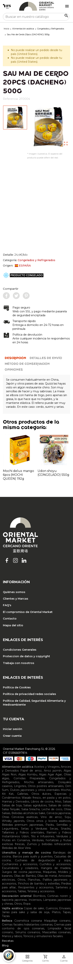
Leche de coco (51, 809)
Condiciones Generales (19, 649)
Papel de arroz (30, 770)
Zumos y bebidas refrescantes (49, 844)
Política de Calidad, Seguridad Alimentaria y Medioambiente (34, 702)
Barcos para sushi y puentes (32, 856)
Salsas (67, 801)
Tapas (66, 912)
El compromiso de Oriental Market (28, 612)
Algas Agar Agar (50, 774)
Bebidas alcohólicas (24, 813)
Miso (58, 801)
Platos (56, 912)
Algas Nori (9, 774)
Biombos (39, 896)
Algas (67, 770)
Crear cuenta (12, 736)
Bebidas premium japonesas (22, 824)
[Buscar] (36, 17)
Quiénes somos (14, 592)
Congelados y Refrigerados (36, 260)
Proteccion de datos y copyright (26, 656)
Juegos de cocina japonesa (21, 872)
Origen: (17, 265)
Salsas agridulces (35, 805)
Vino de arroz (51, 817)
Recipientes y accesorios (36, 887)
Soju (67, 817)
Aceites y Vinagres (46, 766)
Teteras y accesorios (40, 891)
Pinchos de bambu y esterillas (39, 883)
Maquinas (49, 872)
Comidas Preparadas (29, 778)
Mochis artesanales (38, 782)
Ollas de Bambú (25, 876)
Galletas (22, 794)
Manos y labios (12, 936)
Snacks (65, 828)
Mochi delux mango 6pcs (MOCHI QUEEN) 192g (18, 474)
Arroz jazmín (53, 770)
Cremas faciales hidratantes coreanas (27, 924)
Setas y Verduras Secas (39, 828)
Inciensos (35, 900)
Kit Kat (7, 794)
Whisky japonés (13, 821)
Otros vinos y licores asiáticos (48, 821)
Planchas (34, 879)
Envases (64, 908)
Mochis (65, 790)
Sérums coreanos (27, 932)
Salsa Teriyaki (11, 809)
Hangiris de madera (55, 868)
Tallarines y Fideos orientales (23, 832)
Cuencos (52, 908)
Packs (50, 824)
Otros (21, 879)
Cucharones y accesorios (19, 864)
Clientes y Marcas (15, 598)
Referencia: (10, 99)
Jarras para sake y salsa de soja (25, 912)
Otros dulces (41, 794)
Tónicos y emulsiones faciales (43, 936)
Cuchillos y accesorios (55, 864)
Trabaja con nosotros (18, 663)
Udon (25, 836)
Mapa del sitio (13, 625)
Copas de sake (34, 908)
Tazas (6, 916)
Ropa (26, 903)
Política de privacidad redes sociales (29, 694)
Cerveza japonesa (58, 813)
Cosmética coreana (28, 920)
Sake (42, 813)
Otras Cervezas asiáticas (20, 817)
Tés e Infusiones (42, 836)
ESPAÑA (23, 265)
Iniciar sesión (12, 729)
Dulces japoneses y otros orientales (35, 790)
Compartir (10, 289)
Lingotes (20, 786)
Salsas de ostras (59, 805)
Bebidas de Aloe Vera (16, 848)
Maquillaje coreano (57, 920)
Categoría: (29, 260)
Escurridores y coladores (20, 868)
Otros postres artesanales (45, 786)
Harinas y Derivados (15, 801)
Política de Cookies (17, 687)
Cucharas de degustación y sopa (42, 860)
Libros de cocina (42, 801)
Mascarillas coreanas (56, 932)
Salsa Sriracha (30, 809)
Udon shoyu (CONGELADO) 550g (53, 473)
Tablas (22, 891)
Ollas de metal (47, 876)
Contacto (10, 618)
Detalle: (15, 254)
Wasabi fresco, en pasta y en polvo (46, 797)
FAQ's (7, 605)
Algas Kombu (27, 774)
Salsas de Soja (12, 805)
